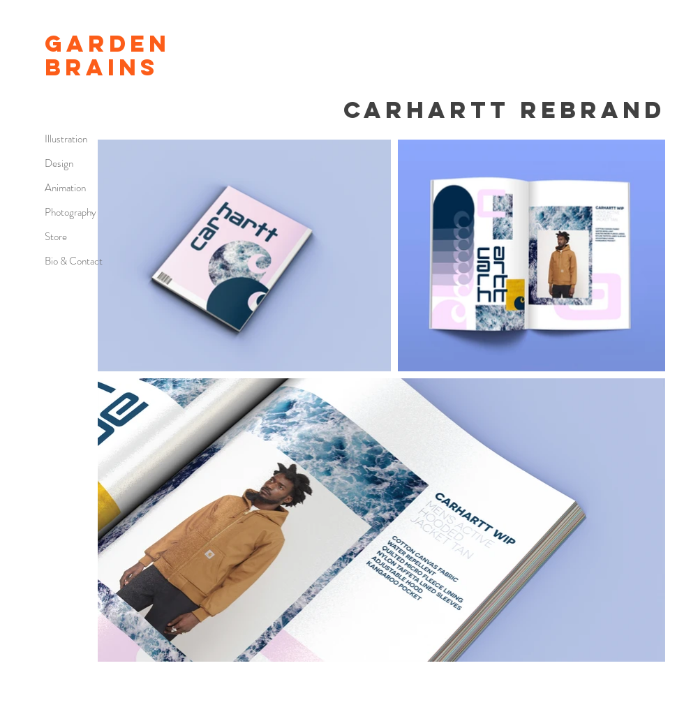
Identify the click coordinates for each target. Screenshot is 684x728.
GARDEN (107, 43)
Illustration (66, 139)
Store (56, 236)
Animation (65, 187)
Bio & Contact (74, 261)
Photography (70, 212)
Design (59, 163)
